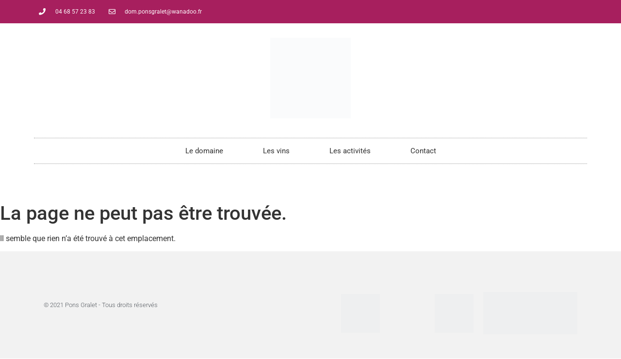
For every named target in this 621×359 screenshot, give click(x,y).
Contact (423, 151)
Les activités (350, 151)
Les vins (276, 151)
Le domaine (204, 151)
